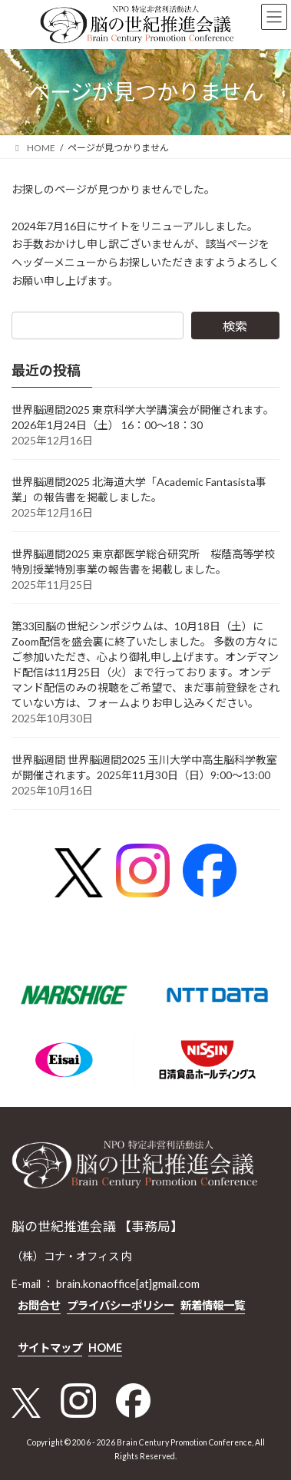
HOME (105, 1347)
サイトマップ (50, 1347)
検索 (235, 326)
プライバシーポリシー (120, 1304)
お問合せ (39, 1304)
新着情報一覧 (212, 1304)
